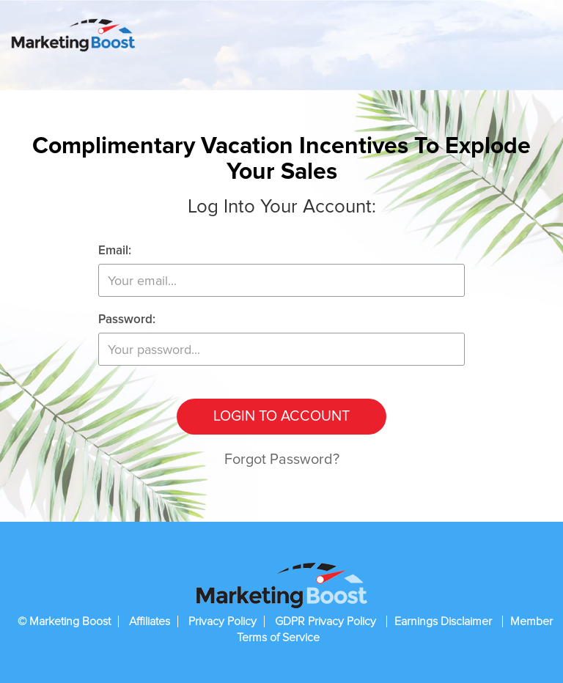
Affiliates (149, 621)
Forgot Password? (281, 459)
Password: (126, 320)
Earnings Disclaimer (444, 621)
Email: (114, 251)
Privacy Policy (222, 621)
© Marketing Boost (64, 621)
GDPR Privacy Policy (327, 621)
